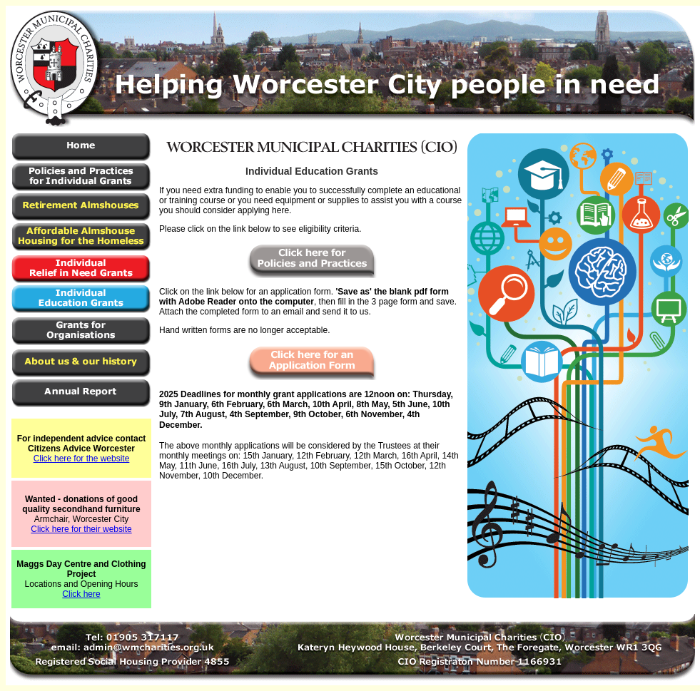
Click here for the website (82, 459)
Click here (81, 594)
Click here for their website (81, 529)
